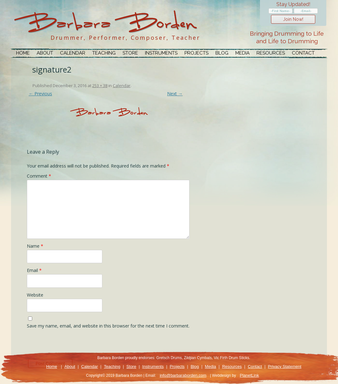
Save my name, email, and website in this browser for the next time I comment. (108, 326)
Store (130, 53)
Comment (39, 176)
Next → (175, 94)
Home (23, 53)
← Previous (40, 94)
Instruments (161, 53)
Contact (303, 53)
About (45, 53)
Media (242, 53)
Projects (196, 53)
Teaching (104, 53)
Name (35, 246)
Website (35, 295)
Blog (221, 53)
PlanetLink (249, 375)
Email (34, 270)
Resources (271, 53)
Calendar (72, 53)
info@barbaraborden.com (183, 375)
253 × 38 (99, 85)
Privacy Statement (284, 366)
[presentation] (75, 345)
